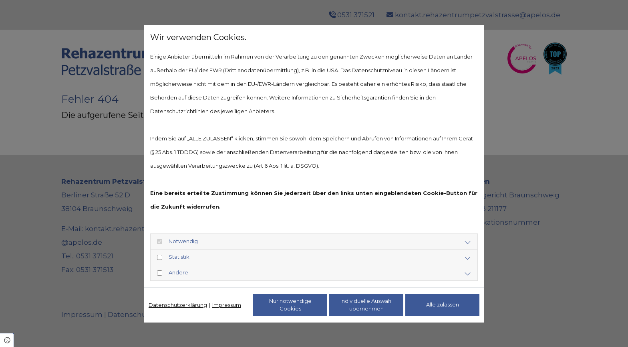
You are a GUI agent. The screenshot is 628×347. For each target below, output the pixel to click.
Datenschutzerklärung (178, 305)
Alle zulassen (442, 304)
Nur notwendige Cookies (290, 305)
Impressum (226, 305)
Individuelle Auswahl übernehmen (366, 305)
